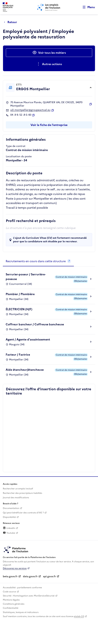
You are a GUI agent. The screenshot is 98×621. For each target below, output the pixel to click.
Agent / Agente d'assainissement (28, 339)
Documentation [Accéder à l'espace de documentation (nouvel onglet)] (11, 508)
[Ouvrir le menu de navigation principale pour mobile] (87, 7)
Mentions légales (11, 599)
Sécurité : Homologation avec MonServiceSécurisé (29, 595)
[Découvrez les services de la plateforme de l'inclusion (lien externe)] (16, 549)
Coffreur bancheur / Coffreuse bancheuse (35, 324)
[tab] (38, 261)
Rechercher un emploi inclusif (18, 488)
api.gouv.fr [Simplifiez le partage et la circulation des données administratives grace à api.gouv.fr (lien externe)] (49, 576)
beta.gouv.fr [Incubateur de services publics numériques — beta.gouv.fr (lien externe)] (10, 576)
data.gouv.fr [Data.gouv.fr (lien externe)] (30, 576)
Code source (9, 591)
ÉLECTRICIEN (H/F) (19, 309)
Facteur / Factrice (18, 354)
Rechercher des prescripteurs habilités (22, 493)
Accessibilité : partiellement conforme (22, 587)
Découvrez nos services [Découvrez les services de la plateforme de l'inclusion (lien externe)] (15, 568)
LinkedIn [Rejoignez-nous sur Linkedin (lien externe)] (9, 528)
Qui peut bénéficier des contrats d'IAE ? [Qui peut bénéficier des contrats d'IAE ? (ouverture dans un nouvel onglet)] (23, 512)
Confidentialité (10, 608)
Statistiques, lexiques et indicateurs (21, 612)
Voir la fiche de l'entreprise (49, 125)
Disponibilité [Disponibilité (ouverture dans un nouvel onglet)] (9, 517)
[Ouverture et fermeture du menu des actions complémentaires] (49, 64)
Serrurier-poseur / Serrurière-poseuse (26, 276)
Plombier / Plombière (20, 294)
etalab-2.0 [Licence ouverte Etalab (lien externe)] (79, 616)
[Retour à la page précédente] (11, 22)
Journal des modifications (16, 497)
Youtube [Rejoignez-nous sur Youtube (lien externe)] (9, 533)
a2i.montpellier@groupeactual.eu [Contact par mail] (30, 110)
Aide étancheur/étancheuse (25, 370)
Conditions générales (13, 604)
